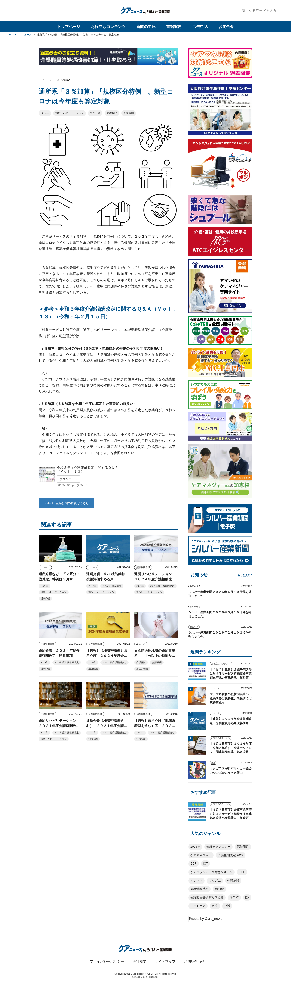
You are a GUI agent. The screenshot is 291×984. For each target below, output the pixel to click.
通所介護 (95, 113)
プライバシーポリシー (107, 961)
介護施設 (233, 880)
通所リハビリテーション (69, 113)
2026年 (195, 846)
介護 (227, 906)
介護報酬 (128, 113)
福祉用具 (243, 846)
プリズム (215, 880)
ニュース (45, 567)
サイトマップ (165, 961)
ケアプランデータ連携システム (211, 872)
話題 (213, 763)
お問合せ (226, 27)
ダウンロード (68, 479)
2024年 (140, 586)
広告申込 (200, 27)
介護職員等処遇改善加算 (206, 897)
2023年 (45, 113)
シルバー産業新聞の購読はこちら (66, 503)
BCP (193, 863)
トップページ (68, 27)
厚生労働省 (142, 668)
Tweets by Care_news (205, 919)
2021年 (44, 586)
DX (247, 897)
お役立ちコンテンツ (108, 27)
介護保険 (112, 113)
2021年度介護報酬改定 (67, 732)
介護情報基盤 (199, 889)
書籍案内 (174, 27)
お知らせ (194, 586)
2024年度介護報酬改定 (162, 586)
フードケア (197, 906)
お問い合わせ (194, 961)
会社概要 (139, 961)
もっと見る (244, 575)
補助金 (219, 889)
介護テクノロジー (218, 846)
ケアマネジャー (200, 855)
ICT (205, 863)
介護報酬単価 (143, 567)
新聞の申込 (146, 27)
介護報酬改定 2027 (230, 855)
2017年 (92, 586)
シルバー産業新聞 (111, 586)
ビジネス (196, 880)
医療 (215, 906)
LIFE (242, 872)
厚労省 (234, 897)
